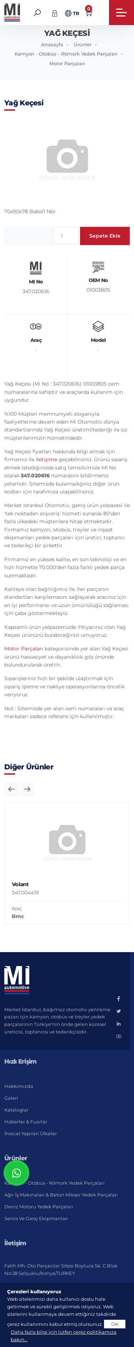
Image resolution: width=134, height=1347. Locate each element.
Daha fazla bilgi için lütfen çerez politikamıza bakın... (63, 1335)
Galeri (11, 1098)
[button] (11, 789)
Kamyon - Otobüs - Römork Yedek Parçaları (66, 54)
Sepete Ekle (104, 236)
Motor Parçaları (67, 63)
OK (114, 1324)
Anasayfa (52, 44)
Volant (20, 884)
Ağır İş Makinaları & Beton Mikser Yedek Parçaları (61, 1195)
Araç (17, 908)
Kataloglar (16, 1110)
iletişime (46, 459)
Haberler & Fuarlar (25, 1121)
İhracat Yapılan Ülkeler (30, 1133)
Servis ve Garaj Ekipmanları (36, 1218)
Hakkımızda (18, 1086)
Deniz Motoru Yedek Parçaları (38, 1206)
